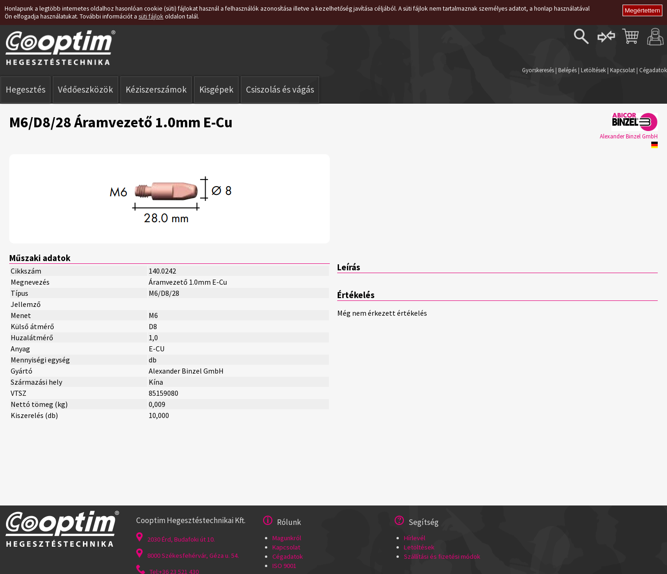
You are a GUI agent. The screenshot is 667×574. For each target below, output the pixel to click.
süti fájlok (151, 16)
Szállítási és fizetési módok (442, 556)
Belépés (567, 70)
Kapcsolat (622, 70)
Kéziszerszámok (156, 89)
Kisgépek (216, 89)
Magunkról (286, 538)
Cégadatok (653, 70)
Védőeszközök (85, 89)
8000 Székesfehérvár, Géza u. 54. (187, 555)
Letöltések (593, 70)
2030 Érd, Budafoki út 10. (175, 539)
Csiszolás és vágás (280, 89)
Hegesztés (25, 89)
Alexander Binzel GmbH (629, 136)
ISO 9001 (284, 566)
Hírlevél (414, 538)
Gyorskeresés (538, 70)
